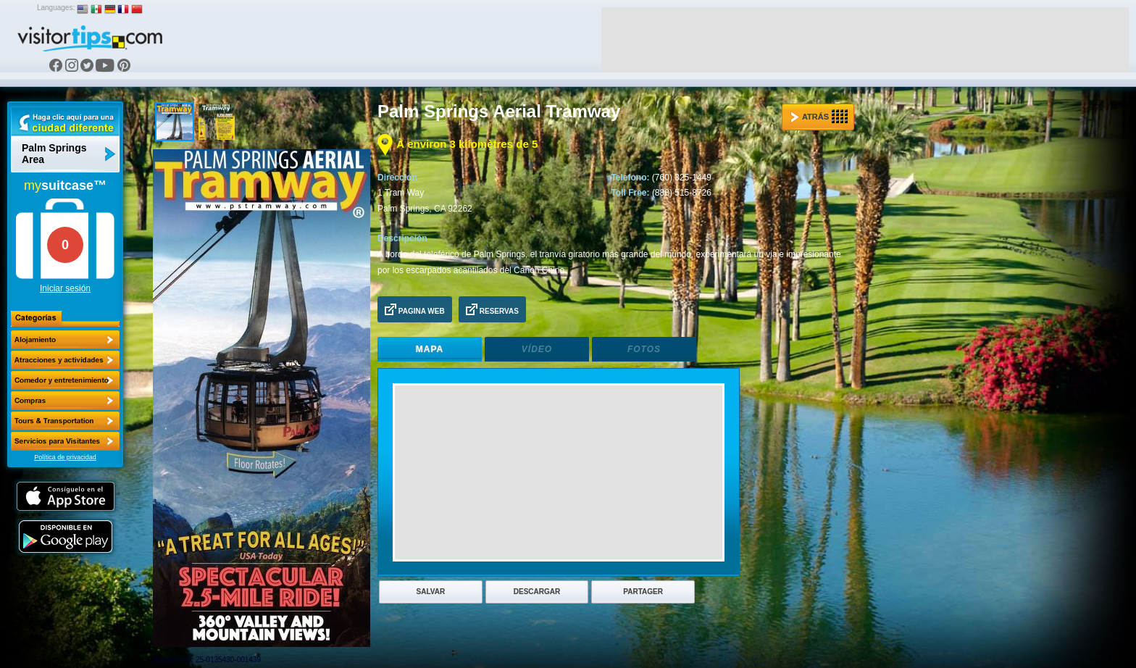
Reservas (492, 309)
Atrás (819, 116)
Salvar (431, 592)
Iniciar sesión (65, 288)
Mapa (429, 349)
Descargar (537, 592)
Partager (643, 592)
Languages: (56, 8)
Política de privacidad (65, 457)
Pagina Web (415, 309)
